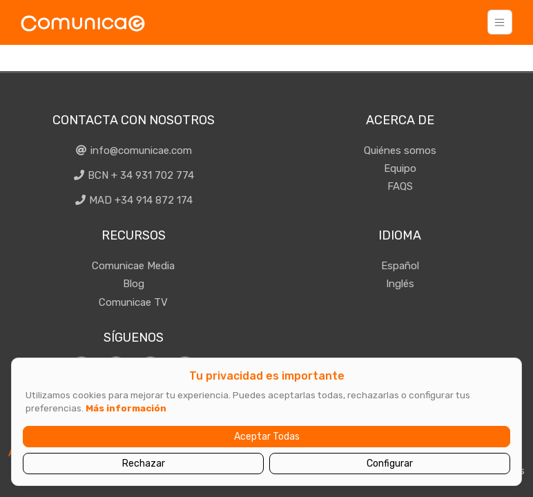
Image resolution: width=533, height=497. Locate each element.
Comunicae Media (133, 266)
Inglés (400, 283)
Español (400, 266)
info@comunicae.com (133, 150)
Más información (126, 407)
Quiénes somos (400, 150)
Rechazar (143, 463)
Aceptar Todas (267, 436)
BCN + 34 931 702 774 (133, 175)
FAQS (400, 186)
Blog (133, 283)
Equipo (400, 168)
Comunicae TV (133, 302)
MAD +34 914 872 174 (133, 200)
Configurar (390, 463)
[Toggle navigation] (499, 22)
